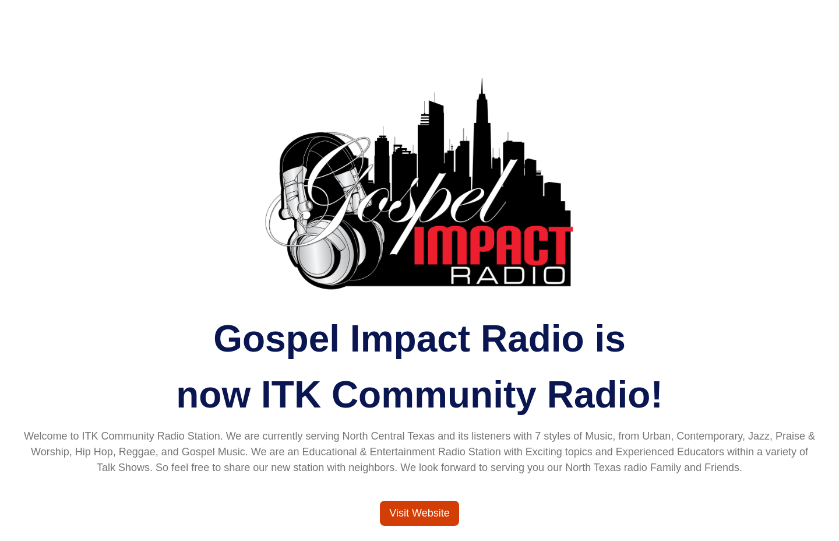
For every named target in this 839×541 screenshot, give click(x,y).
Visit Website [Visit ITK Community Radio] (419, 513)
